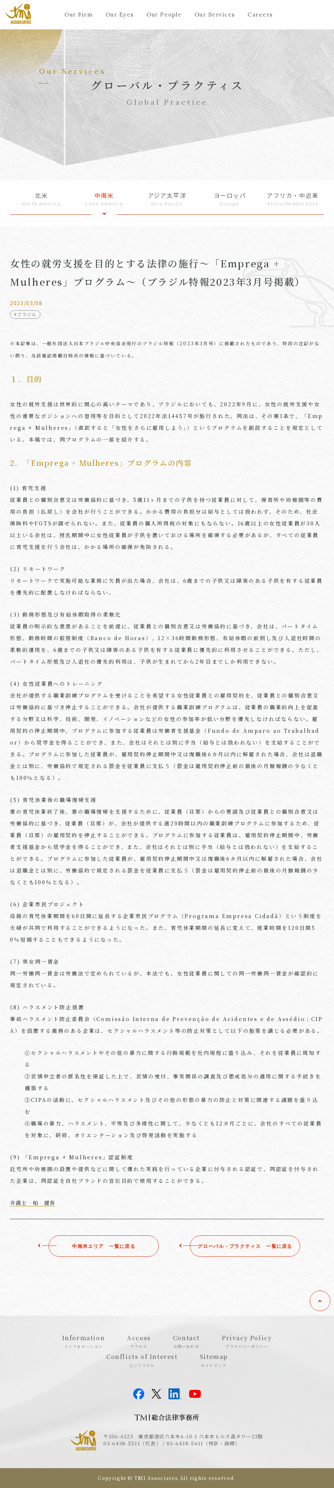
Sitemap (214, 1360)
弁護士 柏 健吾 (32, 1202)
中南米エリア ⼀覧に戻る (88, 1246)
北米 (41, 199)
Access (139, 1341)
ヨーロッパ (229, 199)
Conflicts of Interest (142, 1360)
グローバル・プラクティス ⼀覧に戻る (245, 1246)
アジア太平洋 (167, 199)
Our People (164, 14)
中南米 (104, 199)
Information (83, 1341)
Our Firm (78, 14)
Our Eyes (120, 14)
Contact (186, 1341)
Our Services (215, 14)
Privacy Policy (247, 1341)
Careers (260, 14)
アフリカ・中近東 (292, 199)
